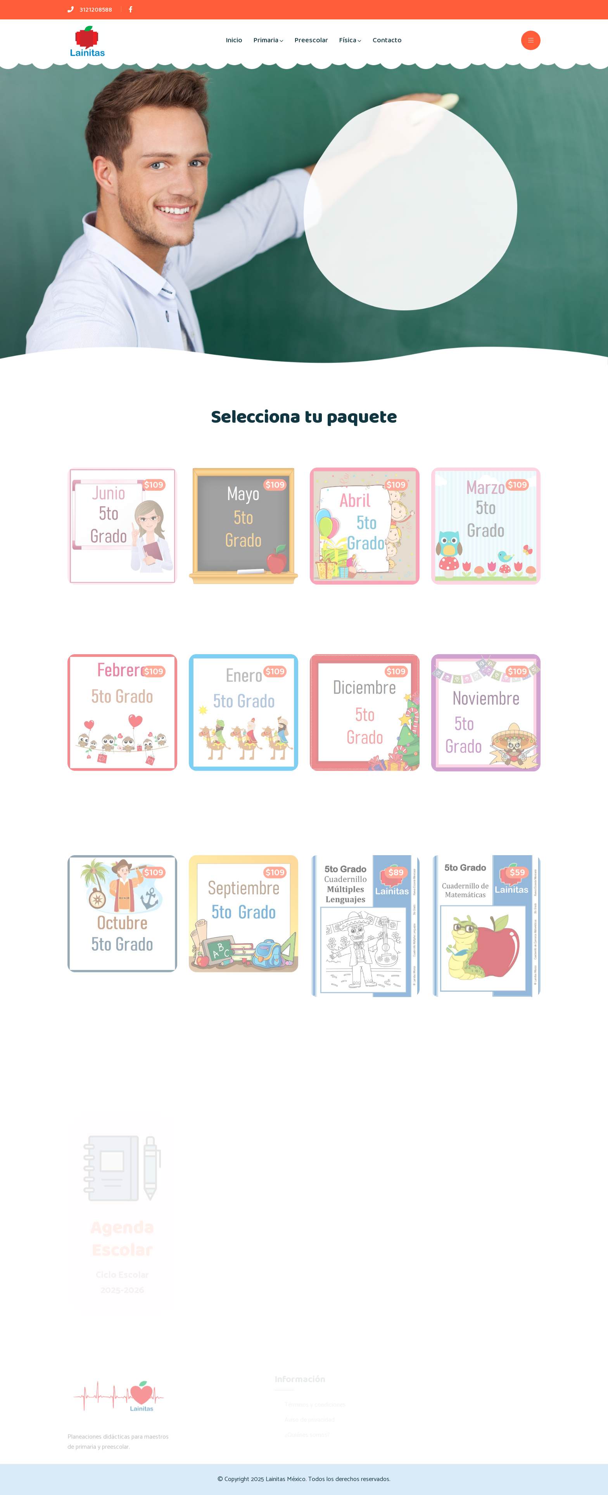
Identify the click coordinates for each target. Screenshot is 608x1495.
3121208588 (95, 10)
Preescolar (311, 40)
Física (347, 40)
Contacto (387, 40)
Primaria (266, 40)
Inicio (234, 40)
